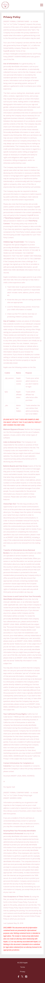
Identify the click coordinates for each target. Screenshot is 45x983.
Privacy (22, 971)
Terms (22, 967)
